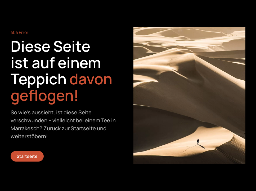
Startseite (27, 156)
